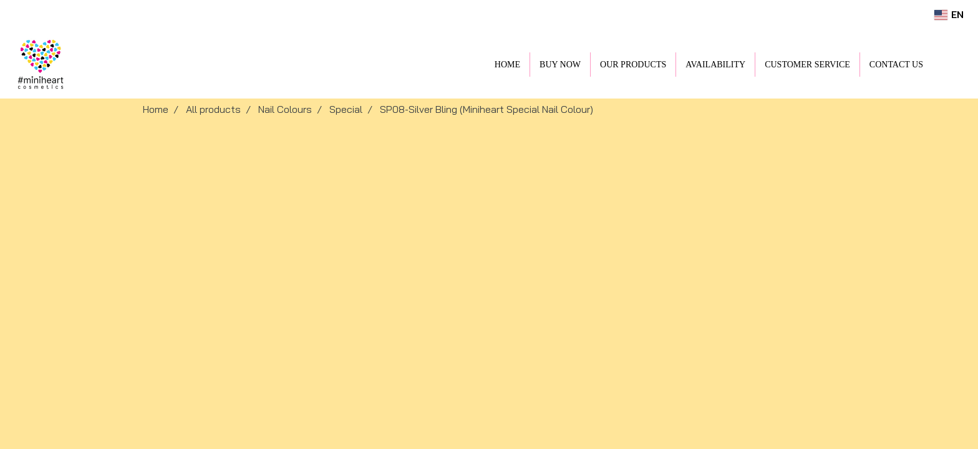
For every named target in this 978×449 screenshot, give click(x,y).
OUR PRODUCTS (633, 64)
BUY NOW (560, 64)
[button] (951, 64)
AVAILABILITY (715, 64)
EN (949, 14)
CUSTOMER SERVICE (807, 64)
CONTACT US (896, 64)
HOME (507, 64)
